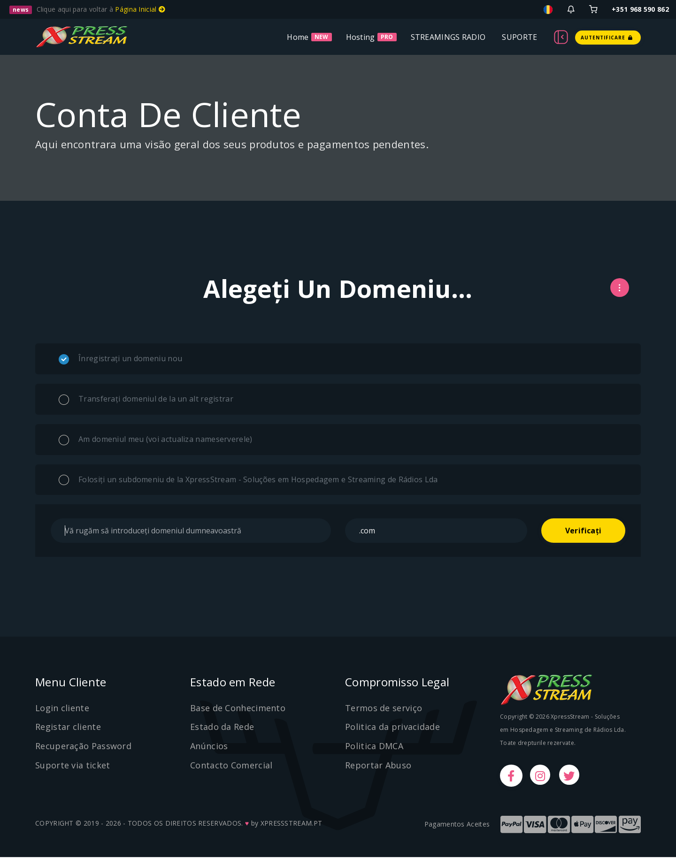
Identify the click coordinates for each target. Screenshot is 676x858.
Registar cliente (68, 727)
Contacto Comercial (231, 765)
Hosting (360, 37)
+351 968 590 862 (640, 9)
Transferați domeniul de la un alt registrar (146, 399)
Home (297, 37)
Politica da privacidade (392, 727)
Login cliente (62, 708)
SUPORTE (519, 37)
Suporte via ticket (72, 765)
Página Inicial (140, 9)
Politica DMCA (374, 746)
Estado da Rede (222, 727)
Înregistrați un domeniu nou (120, 358)
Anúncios (209, 746)
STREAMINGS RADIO (448, 37)
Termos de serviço (383, 708)
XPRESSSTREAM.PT (292, 824)
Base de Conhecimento (237, 708)
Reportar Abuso (378, 765)
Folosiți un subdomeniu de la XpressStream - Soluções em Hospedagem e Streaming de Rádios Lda (248, 480)
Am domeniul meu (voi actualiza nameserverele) (156, 439)
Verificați (583, 530)
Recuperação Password (83, 746)
